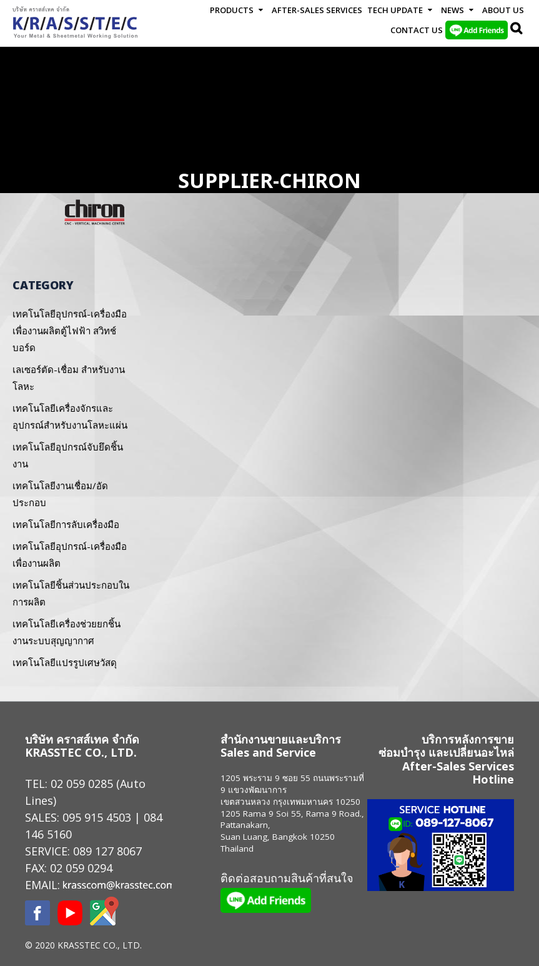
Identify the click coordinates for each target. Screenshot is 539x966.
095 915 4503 (96, 817)
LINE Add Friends (476, 30)
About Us (503, 10)
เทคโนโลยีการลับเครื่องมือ (65, 524)
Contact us (416, 30)
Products (232, 10)
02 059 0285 (82, 783)
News (452, 10)
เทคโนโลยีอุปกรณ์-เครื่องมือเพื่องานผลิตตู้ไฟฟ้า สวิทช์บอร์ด (69, 330)
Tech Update (395, 10)
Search (517, 30)
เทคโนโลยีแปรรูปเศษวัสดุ (64, 662)
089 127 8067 (107, 851)
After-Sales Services (317, 10)
